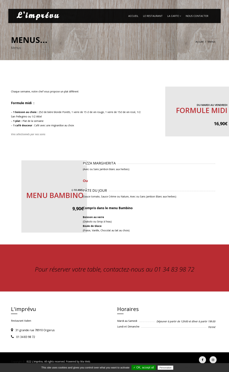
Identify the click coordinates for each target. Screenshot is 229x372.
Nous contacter (197, 16)
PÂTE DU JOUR (95, 190)
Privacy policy (182, 367)
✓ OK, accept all (143, 367)
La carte (174, 16)
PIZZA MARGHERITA (99, 163)
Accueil (133, 16)
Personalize (165, 367)
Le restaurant (153, 16)
